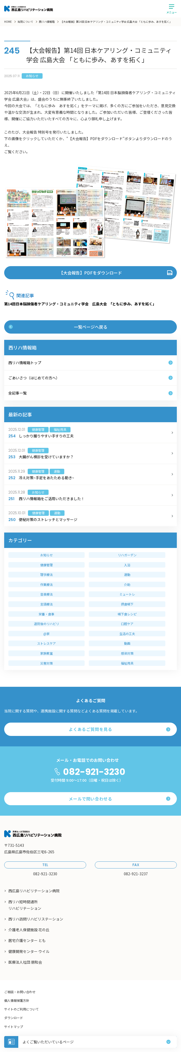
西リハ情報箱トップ (90, 362)
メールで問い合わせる (119, 799)
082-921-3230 (94, 771)
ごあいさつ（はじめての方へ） (90, 377)
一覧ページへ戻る (58, 327)
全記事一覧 (90, 393)
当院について (25, 22)
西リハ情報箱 (47, 22)
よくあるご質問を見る (119, 729)
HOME (8, 22)
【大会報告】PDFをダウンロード (90, 273)
